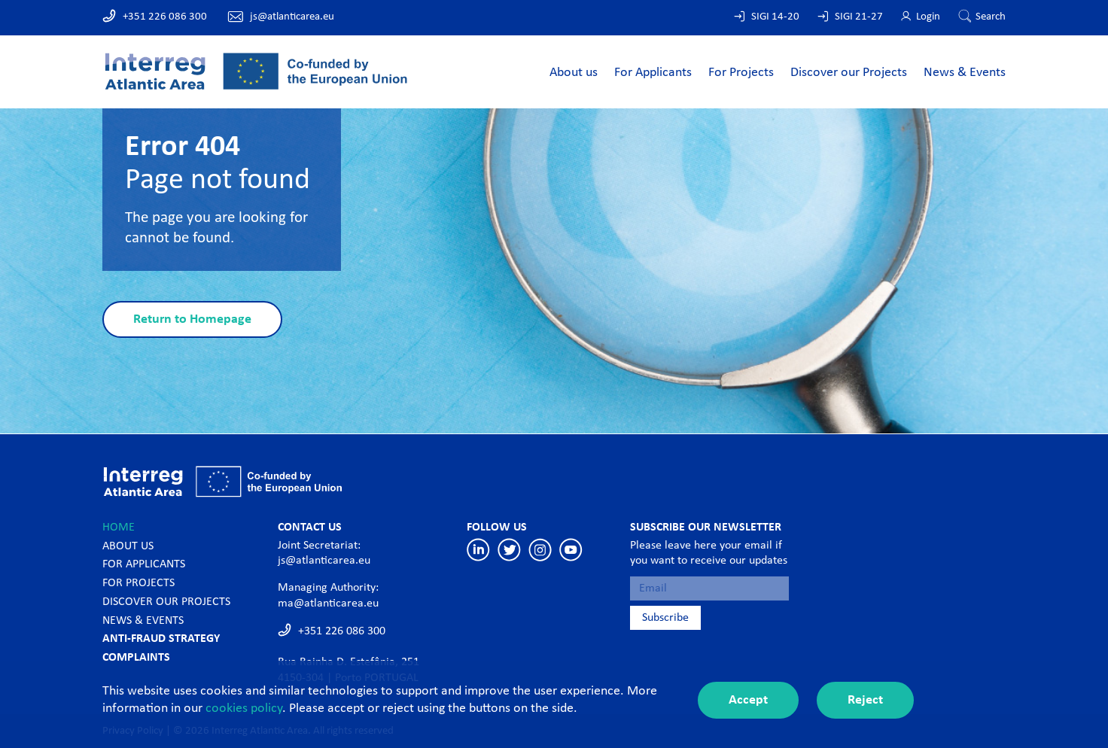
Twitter (509, 549)
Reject (865, 700)
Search (991, 17)
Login (928, 17)
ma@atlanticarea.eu (328, 603)
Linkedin (478, 549)
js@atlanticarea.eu (292, 17)
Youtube (571, 549)
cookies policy (243, 708)
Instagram (540, 549)
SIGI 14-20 (775, 17)
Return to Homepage (192, 319)
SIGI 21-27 (859, 17)
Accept (748, 700)
